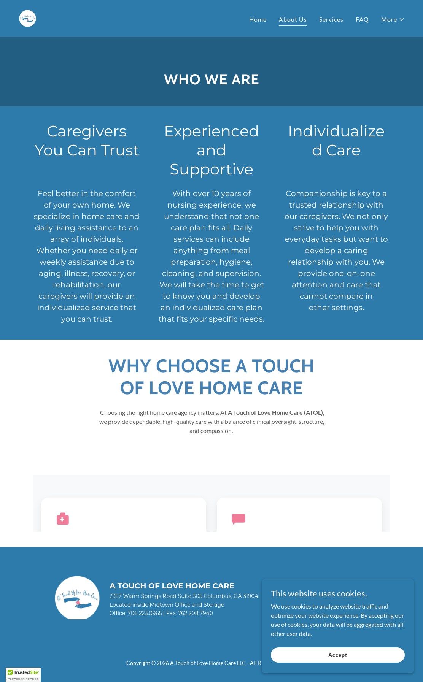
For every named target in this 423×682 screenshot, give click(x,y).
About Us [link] (293, 19)
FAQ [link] (362, 19)
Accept (337, 660)
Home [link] (258, 19)
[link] (27, 17)
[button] (393, 19)
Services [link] (331, 19)
